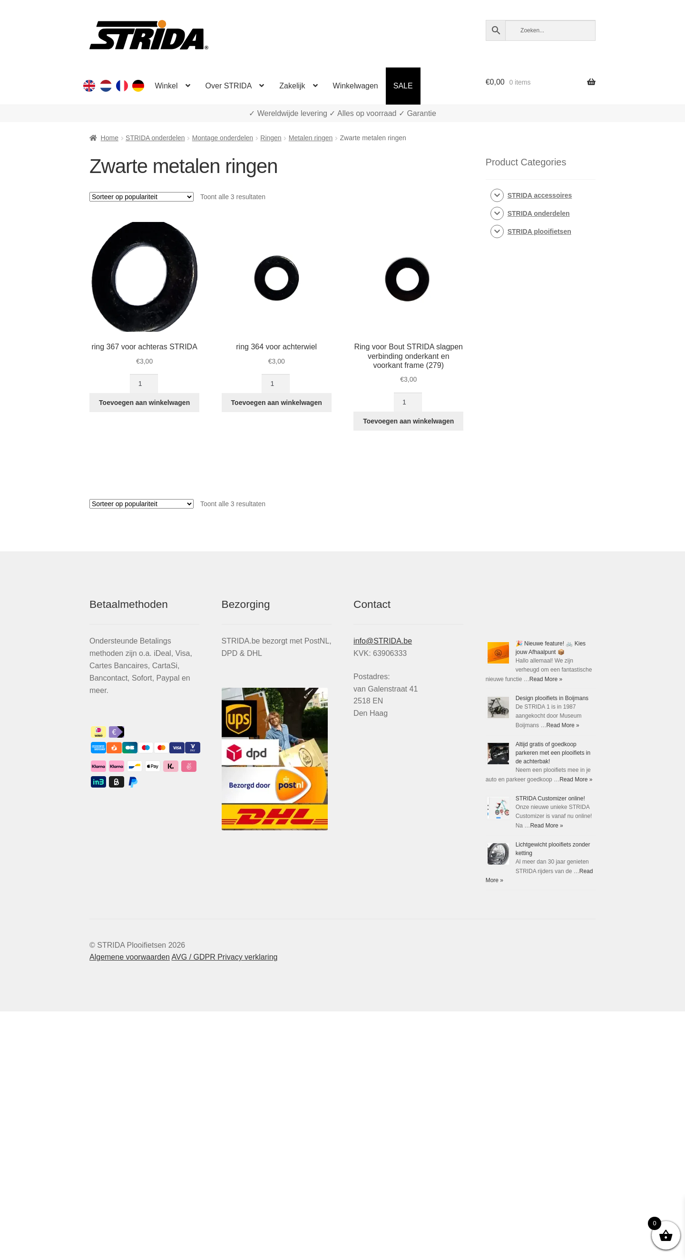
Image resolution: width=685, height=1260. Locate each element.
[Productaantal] (144, 383)
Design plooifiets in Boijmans (552, 698)
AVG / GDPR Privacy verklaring (225, 957)
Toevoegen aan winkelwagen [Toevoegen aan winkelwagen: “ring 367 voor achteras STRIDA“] (144, 402)
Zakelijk (292, 86)
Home (109, 138)
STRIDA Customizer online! (550, 798)
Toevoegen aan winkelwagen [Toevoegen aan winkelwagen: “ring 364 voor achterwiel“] (276, 402)
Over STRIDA (229, 86)
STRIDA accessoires (540, 195)
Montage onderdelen (222, 138)
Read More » (545, 679)
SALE (403, 86)
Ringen (270, 138)
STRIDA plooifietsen (539, 231)
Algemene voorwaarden (129, 957)
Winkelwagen (355, 86)
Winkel (166, 86)
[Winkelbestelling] (141, 197)
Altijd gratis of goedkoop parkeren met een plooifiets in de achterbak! (553, 753)
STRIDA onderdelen (155, 138)
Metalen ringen (311, 138)
